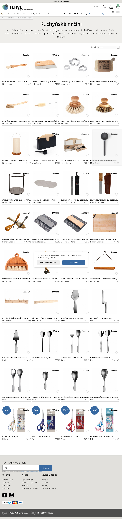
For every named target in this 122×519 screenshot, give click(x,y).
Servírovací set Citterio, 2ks (71, 358)
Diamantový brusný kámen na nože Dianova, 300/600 (46, 239)
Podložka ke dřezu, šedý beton (44, 200)
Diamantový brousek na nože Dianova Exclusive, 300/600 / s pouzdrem (104, 200)
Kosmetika (68, 14)
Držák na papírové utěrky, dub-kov (15, 161)
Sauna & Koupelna (55, 14)
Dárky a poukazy (49, 488)
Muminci (92, 14)
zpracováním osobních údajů (31, 472)
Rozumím (74, 262)
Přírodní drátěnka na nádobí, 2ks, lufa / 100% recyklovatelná (104, 82)
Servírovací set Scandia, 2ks (100, 358)
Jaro (4, 14)
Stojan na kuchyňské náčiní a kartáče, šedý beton (16, 200)
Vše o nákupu (27, 479)
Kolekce (45, 482)
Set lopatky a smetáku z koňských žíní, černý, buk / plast (46, 279)
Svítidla (25, 14)
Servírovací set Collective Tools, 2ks (16, 397)
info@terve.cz (45, 512)
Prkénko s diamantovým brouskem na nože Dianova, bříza (104, 239)
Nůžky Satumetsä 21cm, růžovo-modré (104, 437)
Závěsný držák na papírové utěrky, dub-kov (104, 279)
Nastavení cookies (30, 488)
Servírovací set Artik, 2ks (41, 358)
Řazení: (93, 47)
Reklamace (26, 485)
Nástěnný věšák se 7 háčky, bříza (44, 318)
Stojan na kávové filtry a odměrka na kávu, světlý (75, 161)
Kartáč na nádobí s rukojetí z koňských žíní (16, 121)
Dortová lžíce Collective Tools (14, 358)
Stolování (42, 14)
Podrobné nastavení (48, 262)
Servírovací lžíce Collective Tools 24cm (75, 397)
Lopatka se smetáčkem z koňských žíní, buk (16, 279)
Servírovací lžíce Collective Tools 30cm (104, 397)
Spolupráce (7, 482)
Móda (76, 14)
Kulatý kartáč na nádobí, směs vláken (104, 121)
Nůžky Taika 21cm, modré (41, 437)
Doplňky (17, 14)
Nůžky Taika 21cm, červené (71, 437)
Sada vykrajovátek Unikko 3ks (72, 82)
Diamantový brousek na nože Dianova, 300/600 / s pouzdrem (75, 200)
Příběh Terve (7, 479)
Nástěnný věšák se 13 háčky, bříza (15, 318)
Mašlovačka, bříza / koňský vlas (14, 82)
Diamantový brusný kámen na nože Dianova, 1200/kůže (75, 239)
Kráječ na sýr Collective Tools (72, 318)
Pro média (6, 485)
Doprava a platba (29, 482)
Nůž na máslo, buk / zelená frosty (74, 279)
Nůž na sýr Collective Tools (101, 318)
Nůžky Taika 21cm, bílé (10, 437)
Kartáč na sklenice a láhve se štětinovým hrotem (46, 121)
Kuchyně (34, 14)
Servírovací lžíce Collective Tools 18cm (46, 397)
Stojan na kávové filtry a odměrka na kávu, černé (46, 161)
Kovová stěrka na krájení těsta (44, 82)
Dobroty (84, 14)
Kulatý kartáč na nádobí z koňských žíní (75, 121)
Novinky (101, 14)
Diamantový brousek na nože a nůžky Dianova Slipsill (16, 239)
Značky (45, 479)
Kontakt (5, 488)
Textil (10, 14)
